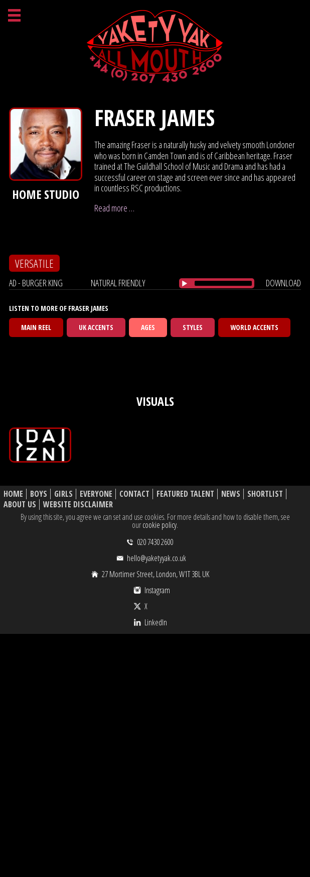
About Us (20, 504)
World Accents (254, 327)
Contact (134, 494)
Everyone (96, 494)
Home (13, 494)
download (283, 283)
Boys (38, 494)
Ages (148, 327)
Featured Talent (185, 494)
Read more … (114, 208)
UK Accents (96, 327)
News (230, 494)
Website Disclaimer (78, 504)
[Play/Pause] (185, 283)
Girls (63, 494)
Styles (193, 327)
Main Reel (36, 327)
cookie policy (159, 524)
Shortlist (265, 494)
